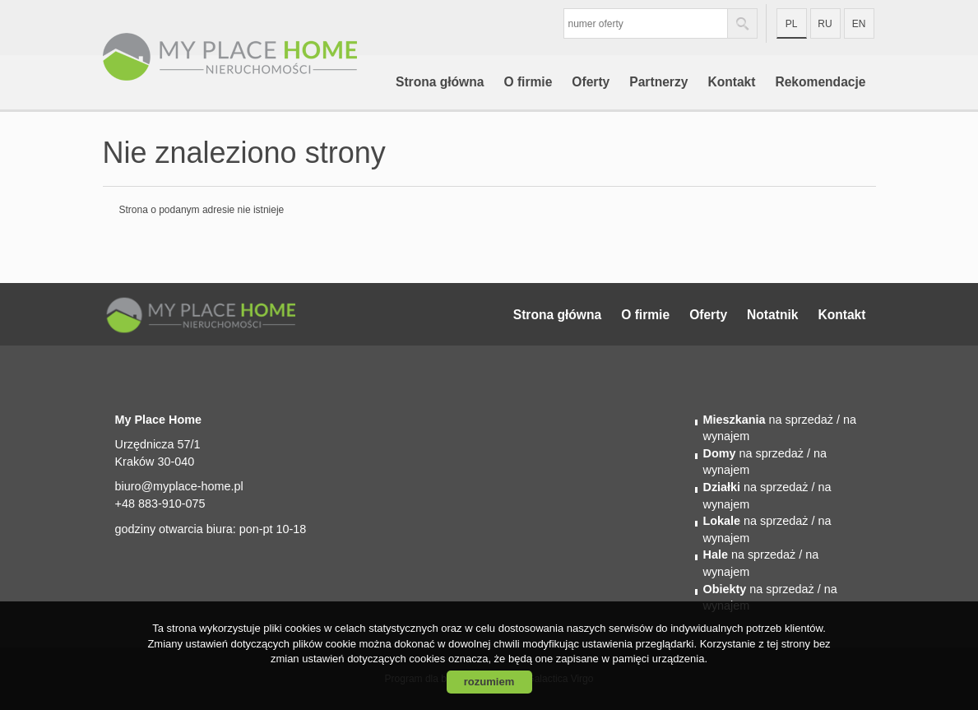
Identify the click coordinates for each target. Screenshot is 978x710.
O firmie (527, 82)
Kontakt (731, 82)
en (859, 24)
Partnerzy (658, 82)
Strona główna (440, 82)
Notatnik (772, 315)
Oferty (591, 82)
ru (825, 24)
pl (792, 24)
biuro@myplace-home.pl (179, 486)
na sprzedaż (768, 419)
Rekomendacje (820, 82)
